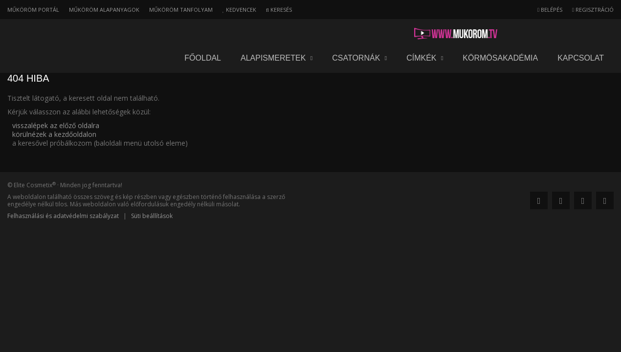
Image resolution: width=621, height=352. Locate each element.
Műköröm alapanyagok (104, 9)
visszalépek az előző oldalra (55, 125)
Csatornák (359, 34)
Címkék (424, 34)
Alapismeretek (276, 34)
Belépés (549, 9)
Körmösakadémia (500, 34)
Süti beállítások (152, 216)
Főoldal (202, 34)
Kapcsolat (580, 34)
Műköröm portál (33, 9)
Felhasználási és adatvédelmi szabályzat (63, 216)
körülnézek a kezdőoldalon (54, 134)
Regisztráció (593, 9)
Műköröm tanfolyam (181, 9)
